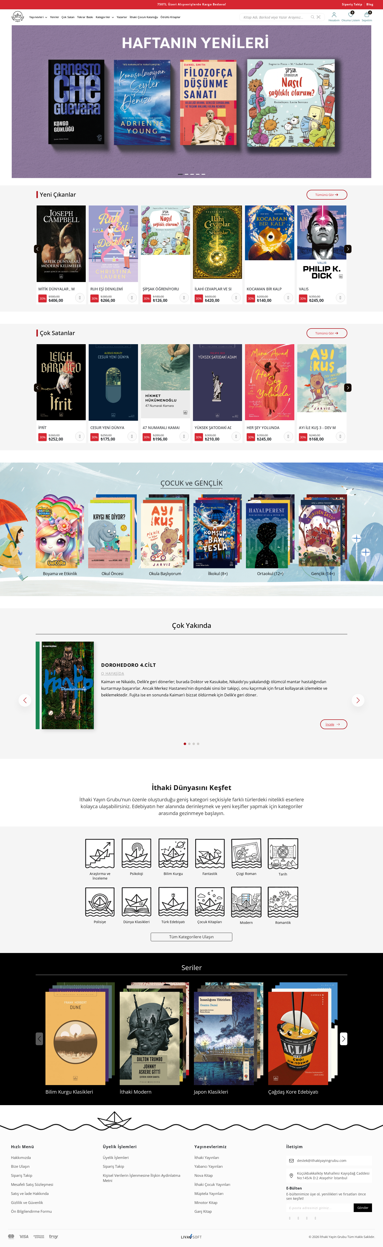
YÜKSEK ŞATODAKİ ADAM (213, 427)
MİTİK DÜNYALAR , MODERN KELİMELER (56, 289)
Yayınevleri (36, 17)
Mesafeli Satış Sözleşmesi (32, 1184)
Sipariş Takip (352, 4)
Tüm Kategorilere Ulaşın (191, 937)
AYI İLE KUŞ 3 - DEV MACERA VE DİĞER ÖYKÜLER (317, 427)
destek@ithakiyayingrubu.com (321, 1160)
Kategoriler (103, 17)
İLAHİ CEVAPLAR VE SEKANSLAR (213, 289)
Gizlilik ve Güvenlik (27, 1202)
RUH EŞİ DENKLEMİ (106, 289)
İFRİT (42, 427)
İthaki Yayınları (206, 1157)
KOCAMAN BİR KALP (264, 289)
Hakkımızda (21, 1157)
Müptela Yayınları (208, 1193)
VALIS (304, 289)
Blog (369, 4)
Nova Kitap (203, 1175)
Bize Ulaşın (20, 1166)
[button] (180, 174)
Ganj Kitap (203, 1211)
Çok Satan (68, 17)
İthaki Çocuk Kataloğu (144, 17)
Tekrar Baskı (85, 17)
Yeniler (54, 17)
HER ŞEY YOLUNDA (263, 427)
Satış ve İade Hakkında (30, 1193)
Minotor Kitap (205, 1202)
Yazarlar (122, 17)
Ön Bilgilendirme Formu (31, 1211)
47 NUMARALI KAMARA (161, 427)
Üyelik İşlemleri (116, 1157)
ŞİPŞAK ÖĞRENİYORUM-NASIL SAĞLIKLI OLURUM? (161, 289)
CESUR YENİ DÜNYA (107, 427)
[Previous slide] (37, 249)
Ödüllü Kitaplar (170, 17)
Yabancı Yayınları (208, 1166)
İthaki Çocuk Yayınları (212, 1184)
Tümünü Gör (327, 195)
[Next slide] (347, 249)
